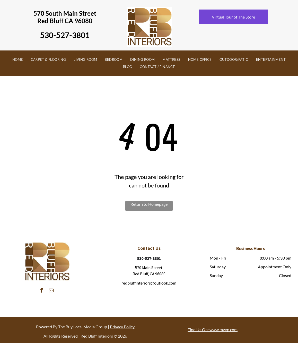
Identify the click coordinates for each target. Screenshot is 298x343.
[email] (51, 291)
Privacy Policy (122, 326)
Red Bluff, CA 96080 (149, 273)
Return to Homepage (149, 204)
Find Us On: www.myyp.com (213, 329)
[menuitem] (17, 59)
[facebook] (41, 291)
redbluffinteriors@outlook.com (148, 282)
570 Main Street (149, 267)
